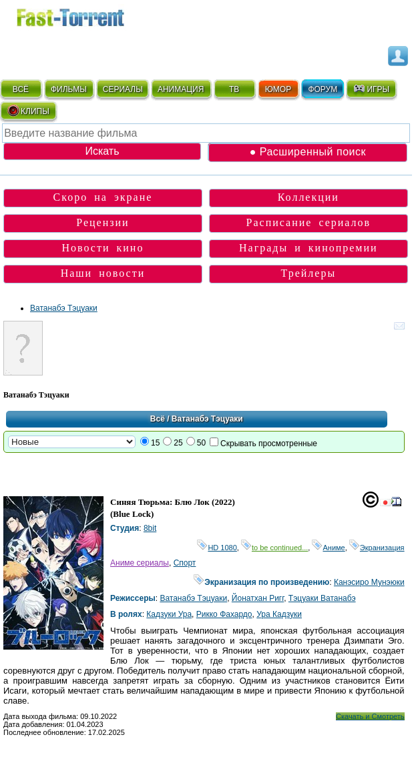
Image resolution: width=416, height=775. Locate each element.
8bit (150, 528)
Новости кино (102, 247)
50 (201, 443)
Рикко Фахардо (224, 614)
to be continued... (274, 548)
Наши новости (103, 273)
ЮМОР (278, 89)
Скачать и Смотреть (370, 716)
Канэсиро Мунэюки (369, 582)
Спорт (185, 563)
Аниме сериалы (139, 563)
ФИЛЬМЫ (69, 89)
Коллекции (308, 197)
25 (178, 443)
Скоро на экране (103, 197)
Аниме (328, 548)
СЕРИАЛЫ (123, 89)
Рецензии (102, 222)
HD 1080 (216, 548)
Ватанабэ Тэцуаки (63, 308)
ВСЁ (21, 89)
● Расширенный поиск (308, 151)
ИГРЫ (371, 88)
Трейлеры (309, 273)
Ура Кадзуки (279, 614)
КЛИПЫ (28, 110)
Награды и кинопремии (308, 247)
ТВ (234, 89)
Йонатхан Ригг (258, 598)
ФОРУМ (322, 89)
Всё (157, 419)
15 (155, 443)
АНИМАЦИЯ (181, 89)
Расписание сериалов (308, 222)
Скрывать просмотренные (268, 443)
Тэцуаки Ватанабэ (322, 598)
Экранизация (377, 548)
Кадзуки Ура (169, 614)
